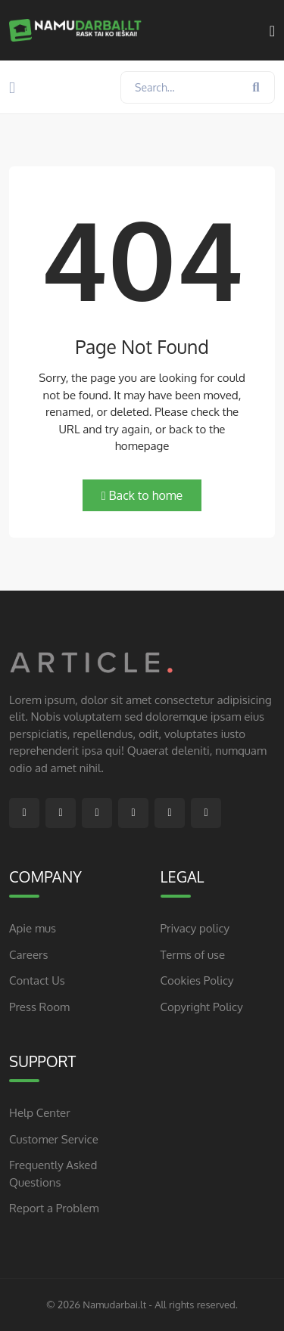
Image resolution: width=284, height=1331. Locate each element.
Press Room (39, 1007)
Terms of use (193, 955)
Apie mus (32, 928)
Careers (28, 955)
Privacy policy (195, 928)
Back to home (142, 495)
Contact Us (37, 980)
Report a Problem (53, 1208)
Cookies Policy (197, 980)
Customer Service (53, 1139)
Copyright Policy (202, 1007)
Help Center (39, 1113)
